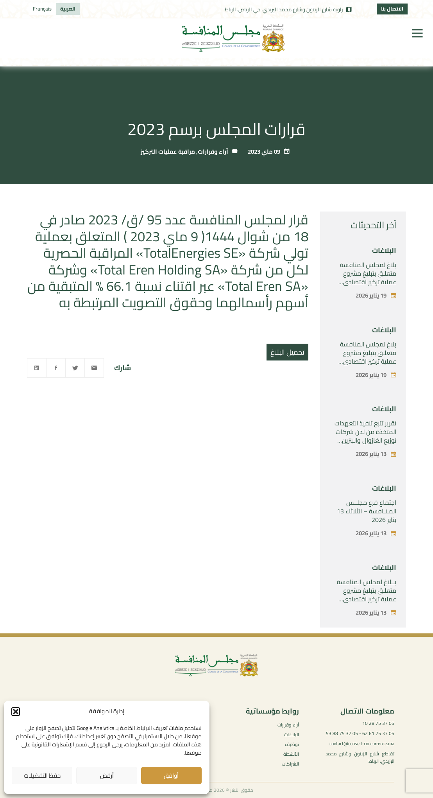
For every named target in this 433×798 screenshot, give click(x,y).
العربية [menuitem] (67, 8)
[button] (16, 712)
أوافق (171, 775)
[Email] (94, 368)
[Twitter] (75, 368)
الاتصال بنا (392, 8)
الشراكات (290, 763)
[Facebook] (56, 368)
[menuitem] (68, 9)
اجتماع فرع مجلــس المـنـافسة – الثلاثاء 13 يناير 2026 (366, 511)
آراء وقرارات (213, 151)
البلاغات (384, 250)
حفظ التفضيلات (42, 775)
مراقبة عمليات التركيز (168, 151)
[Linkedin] (37, 368)
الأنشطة (291, 754)
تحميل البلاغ (287, 352)
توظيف (292, 744)
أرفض (107, 775)
